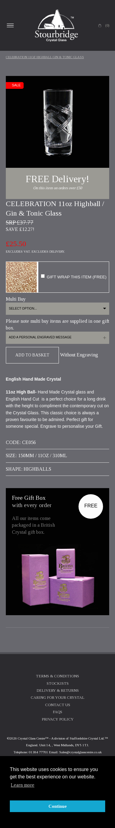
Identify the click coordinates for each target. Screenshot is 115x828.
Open (10, 25)
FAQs (57, 712)
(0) (107, 25)
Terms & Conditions (57, 676)
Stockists (58, 683)
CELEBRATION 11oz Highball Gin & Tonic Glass (45, 57)
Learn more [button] (22, 785)
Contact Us (57, 705)
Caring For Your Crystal (57, 697)
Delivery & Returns (57, 690)
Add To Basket (32, 355)
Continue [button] (57, 806)
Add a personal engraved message (40, 337)
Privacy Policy (58, 719)
